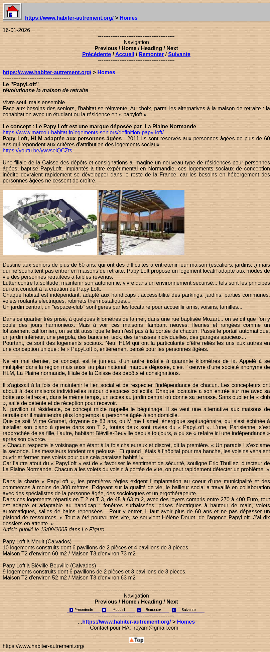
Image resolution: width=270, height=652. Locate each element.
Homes (106, 72)
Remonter (151, 54)
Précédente (96, 54)
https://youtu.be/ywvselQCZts (37, 150)
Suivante (179, 54)
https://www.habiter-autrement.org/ (69, 18)
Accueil (124, 54)
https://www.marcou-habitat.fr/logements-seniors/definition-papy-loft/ (83, 132)
